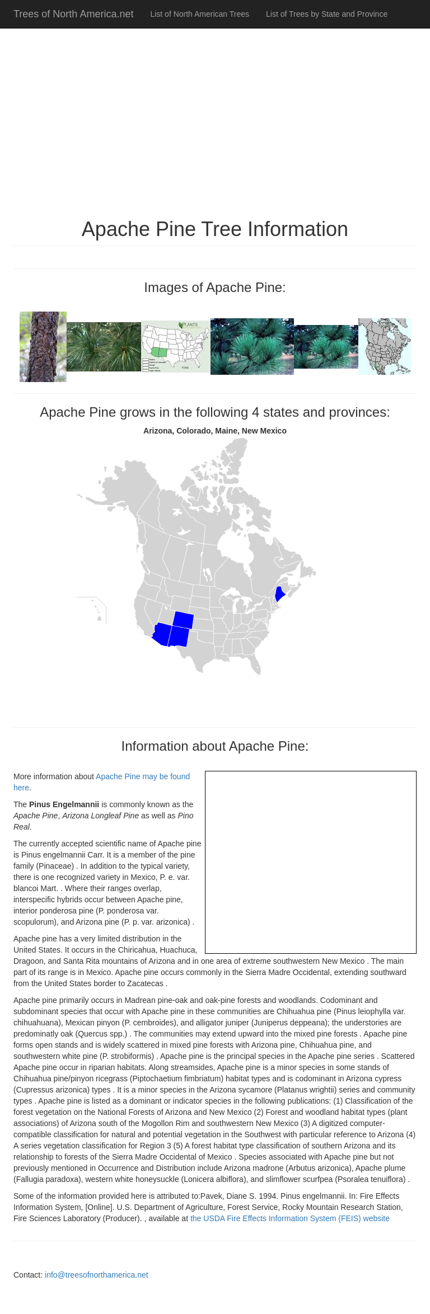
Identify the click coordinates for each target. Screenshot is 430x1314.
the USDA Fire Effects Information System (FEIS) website (290, 1218)
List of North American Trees (199, 14)
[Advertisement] (215, 117)
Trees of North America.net (73, 14)
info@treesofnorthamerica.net (96, 1274)
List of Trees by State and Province (326, 14)
